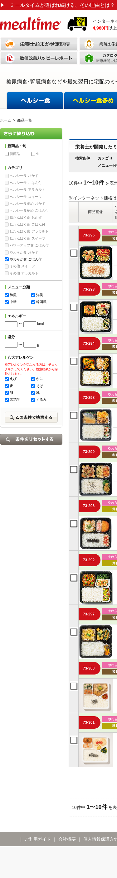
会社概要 (67, 839)
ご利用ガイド (38, 839)
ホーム (5, 120)
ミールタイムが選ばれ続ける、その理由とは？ (57, 5)
